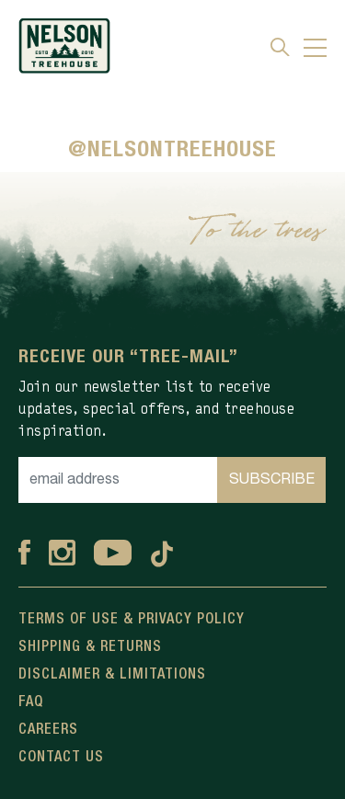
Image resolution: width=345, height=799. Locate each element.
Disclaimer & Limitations (112, 674)
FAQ (30, 702)
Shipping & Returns (90, 647)
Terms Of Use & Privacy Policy (131, 619)
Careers (48, 730)
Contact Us (61, 757)
